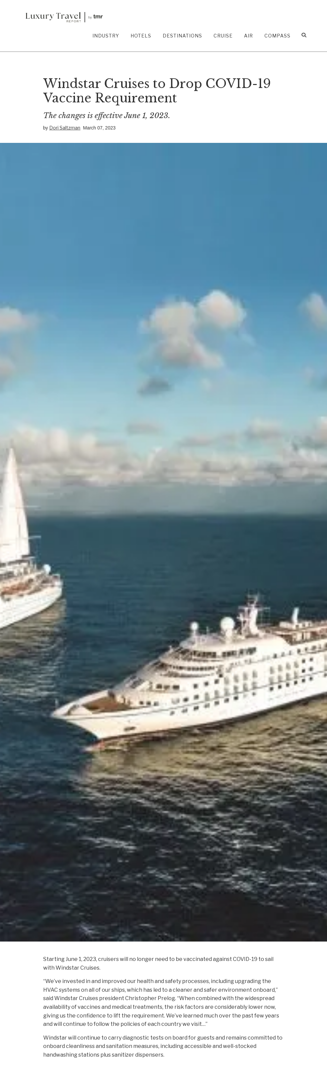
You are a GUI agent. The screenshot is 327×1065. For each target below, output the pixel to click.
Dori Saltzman (64, 127)
